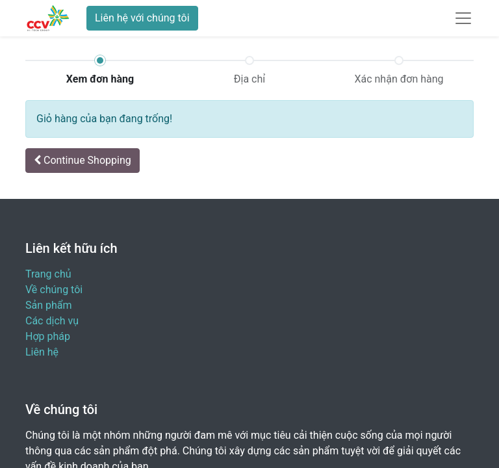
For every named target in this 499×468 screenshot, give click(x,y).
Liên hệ (41, 352)
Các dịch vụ (52, 321)
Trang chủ (48, 274)
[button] (82, 160)
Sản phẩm (48, 305)
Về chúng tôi (54, 289)
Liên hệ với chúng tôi (142, 18)
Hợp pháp (47, 336)
